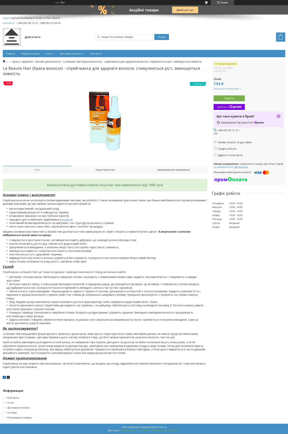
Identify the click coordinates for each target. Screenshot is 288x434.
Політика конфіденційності (165, 430)
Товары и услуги (30, 53)
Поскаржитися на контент (134, 430)
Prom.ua (162, 427)
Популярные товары (20, 417)
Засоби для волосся (47, 61)
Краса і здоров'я (22, 61)
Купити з (229, 107)
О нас (48, 53)
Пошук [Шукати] (161, 37)
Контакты (96, 53)
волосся (67, 219)
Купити (229, 98)
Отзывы (12, 412)
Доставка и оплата (71, 53)
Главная (10, 53)
